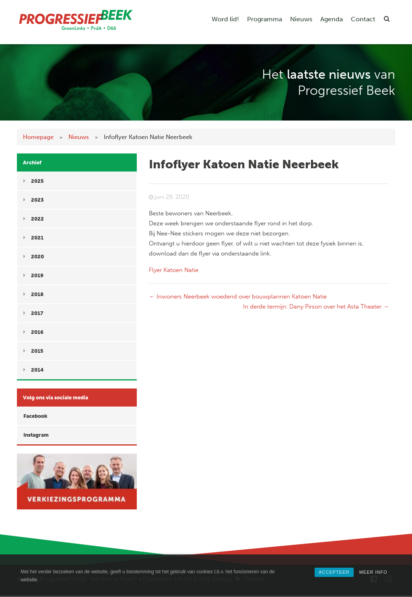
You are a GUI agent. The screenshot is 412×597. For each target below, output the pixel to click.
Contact (363, 19)
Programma (264, 19)
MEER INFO (373, 572)
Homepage (38, 137)
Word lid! (225, 19)
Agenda (331, 19)
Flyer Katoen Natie (173, 270)
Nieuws (301, 19)
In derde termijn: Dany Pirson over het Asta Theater (316, 306)
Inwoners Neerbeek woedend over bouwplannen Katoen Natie (238, 296)
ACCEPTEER (334, 572)
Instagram (36, 435)
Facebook (35, 416)
